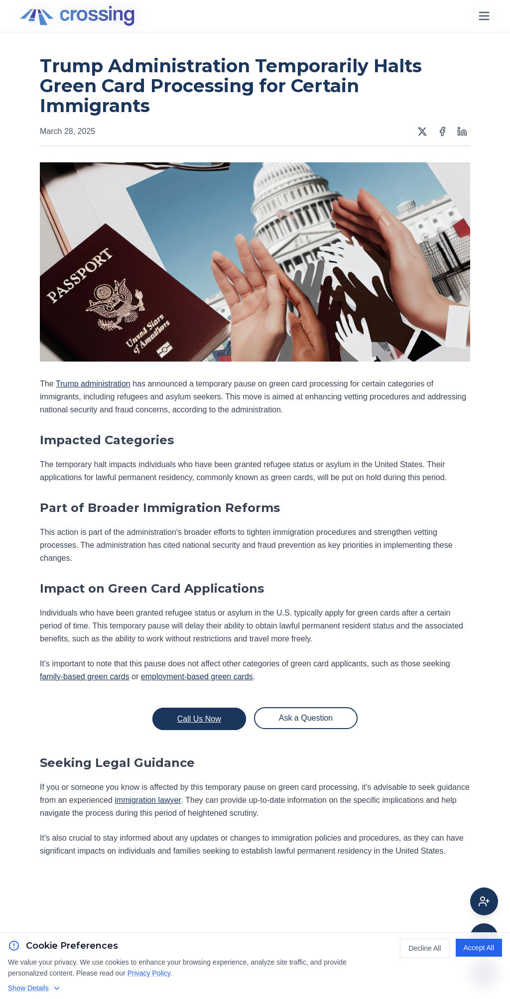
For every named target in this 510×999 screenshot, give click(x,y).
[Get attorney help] (484, 901)
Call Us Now (199, 719)
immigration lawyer (148, 800)
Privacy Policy (149, 973)
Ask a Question (306, 718)
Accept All (479, 948)
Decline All (424, 948)
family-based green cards (84, 676)
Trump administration (93, 383)
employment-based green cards (197, 676)
